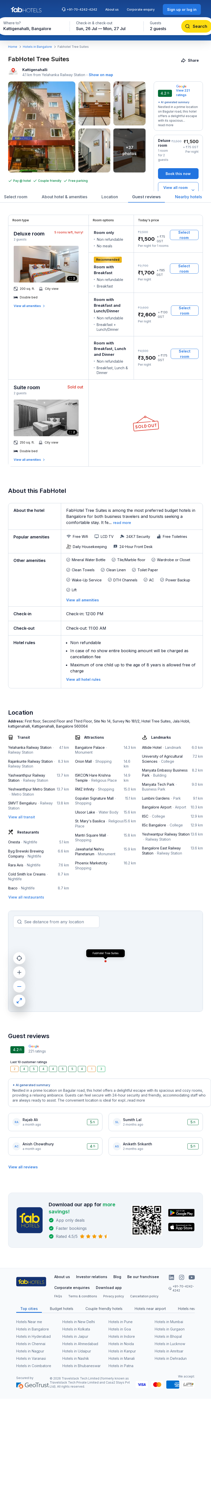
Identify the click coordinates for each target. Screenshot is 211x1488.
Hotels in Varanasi (31, 1358)
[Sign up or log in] (182, 9)
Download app (109, 1287)
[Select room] (184, 235)
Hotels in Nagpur (30, 1351)
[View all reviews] (23, 1167)
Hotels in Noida (121, 1344)
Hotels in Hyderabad (33, 1336)
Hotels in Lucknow (170, 1344)
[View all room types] (178, 190)
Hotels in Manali (122, 1358)
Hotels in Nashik (75, 1358)
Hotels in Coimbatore (33, 1366)
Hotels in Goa (120, 1329)
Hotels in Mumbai (169, 1322)
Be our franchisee (143, 1277)
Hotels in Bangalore (37, 47)
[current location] (19, 958)
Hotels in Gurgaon (170, 1329)
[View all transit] (21, 817)
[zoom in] (19, 972)
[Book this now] (178, 173)
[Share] (190, 60)
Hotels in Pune (121, 1322)
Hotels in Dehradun (171, 1358)
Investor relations (91, 1277)
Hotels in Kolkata (76, 1329)
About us (112, 9)
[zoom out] (19, 986)
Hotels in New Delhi (78, 1322)
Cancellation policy (144, 1296)
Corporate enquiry (141, 9)
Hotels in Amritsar (169, 1351)
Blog (117, 1277)
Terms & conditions (82, 1296)
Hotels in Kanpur (122, 1351)
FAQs (58, 1296)
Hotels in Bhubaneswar (81, 1366)
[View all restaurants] (26, 897)
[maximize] (19, 1001)
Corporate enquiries (72, 1287)
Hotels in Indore (122, 1336)
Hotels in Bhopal (168, 1336)
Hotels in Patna (121, 1366)
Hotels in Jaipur (75, 1336)
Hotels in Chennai (30, 1344)
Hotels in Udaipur (76, 1351)
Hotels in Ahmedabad (80, 1344)
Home (12, 47)
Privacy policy (113, 1296)
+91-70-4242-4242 (79, 9)
